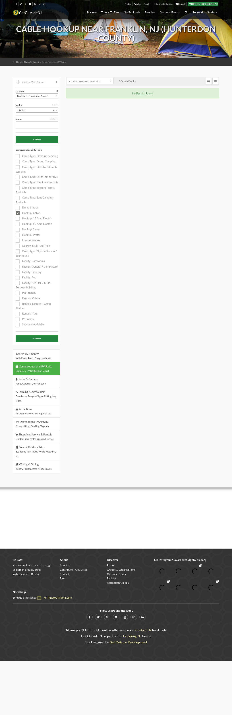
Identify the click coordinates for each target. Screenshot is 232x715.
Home (19, 62)
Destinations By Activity (32, 424)
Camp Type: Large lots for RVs (36, 177)
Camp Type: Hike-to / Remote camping (36, 169)
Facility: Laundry (29, 272)
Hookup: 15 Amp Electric (34, 219)
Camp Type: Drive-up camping (37, 156)
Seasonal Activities (30, 325)
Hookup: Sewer (28, 230)
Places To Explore (31, 62)
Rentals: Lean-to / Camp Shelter (33, 306)
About (147, 4)
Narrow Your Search (37, 82)
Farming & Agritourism (36, 396)
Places (92, 12)
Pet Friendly (26, 293)
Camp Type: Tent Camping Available (34, 200)
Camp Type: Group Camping (35, 162)
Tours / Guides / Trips (36, 451)
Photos (128, 4)
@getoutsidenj (197, 559)
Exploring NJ (132, 636)
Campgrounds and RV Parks (34, 368)
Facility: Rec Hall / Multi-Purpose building (33, 285)
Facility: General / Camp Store (37, 267)
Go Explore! (132, 12)
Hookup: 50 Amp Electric (34, 224)
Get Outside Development (128, 642)
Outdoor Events (170, 12)
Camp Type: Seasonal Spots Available (35, 190)
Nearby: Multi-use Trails (33, 246)
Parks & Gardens (31, 381)
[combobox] (37, 95)
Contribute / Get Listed (74, 569)
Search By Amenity (33, 356)
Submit (37, 139)
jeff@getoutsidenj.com (58, 597)
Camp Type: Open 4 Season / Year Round (36, 253)
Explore (111, 578)
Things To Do (110, 12)
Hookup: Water (28, 235)
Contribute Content (163, 4)
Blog (62, 578)
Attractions (33, 411)
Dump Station (27, 208)
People (150, 12)
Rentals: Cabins (28, 299)
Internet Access (28, 241)
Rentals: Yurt (26, 314)
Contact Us (143, 630)
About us (65, 565)
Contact (180, 4)
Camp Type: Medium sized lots (37, 183)
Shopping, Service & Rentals (35, 436)
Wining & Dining (33, 466)
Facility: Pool (26, 278)
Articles (137, 4)
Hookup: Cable (28, 213)
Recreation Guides (205, 12)
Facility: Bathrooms (30, 261)
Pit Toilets (25, 319)
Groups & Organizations (121, 569)
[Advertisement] (116, 518)
